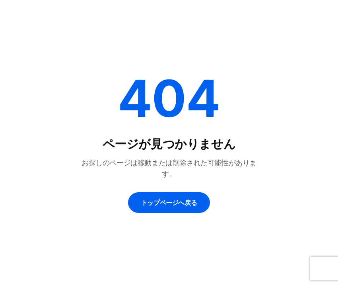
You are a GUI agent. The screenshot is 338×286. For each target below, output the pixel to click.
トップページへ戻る (169, 203)
